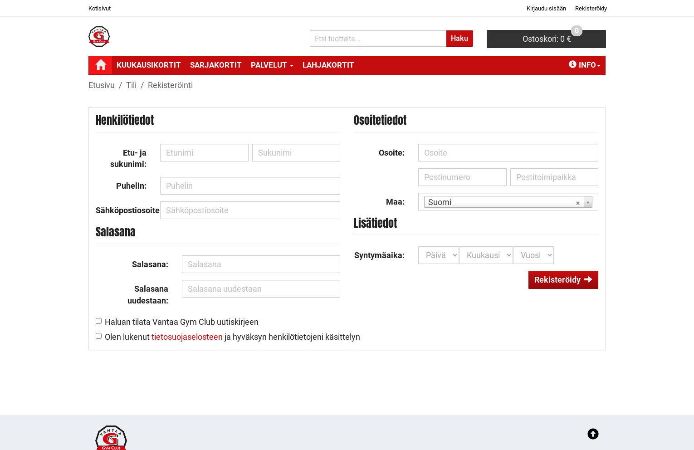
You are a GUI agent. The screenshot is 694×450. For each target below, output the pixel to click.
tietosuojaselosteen (187, 337)
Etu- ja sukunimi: (128, 158)
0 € (552, 37)
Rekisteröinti (170, 85)
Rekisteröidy (591, 8)
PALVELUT (272, 64)
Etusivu (101, 85)
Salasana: (150, 264)
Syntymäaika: (379, 255)
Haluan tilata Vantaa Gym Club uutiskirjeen (182, 322)
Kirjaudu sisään (546, 8)
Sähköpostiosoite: (124, 210)
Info (585, 64)
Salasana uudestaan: (147, 294)
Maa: (395, 201)
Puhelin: (131, 186)
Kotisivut (99, 8)
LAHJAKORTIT (328, 64)
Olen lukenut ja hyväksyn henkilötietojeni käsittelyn (232, 337)
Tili (131, 85)
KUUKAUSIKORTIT (149, 64)
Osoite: (392, 152)
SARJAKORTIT (216, 64)
